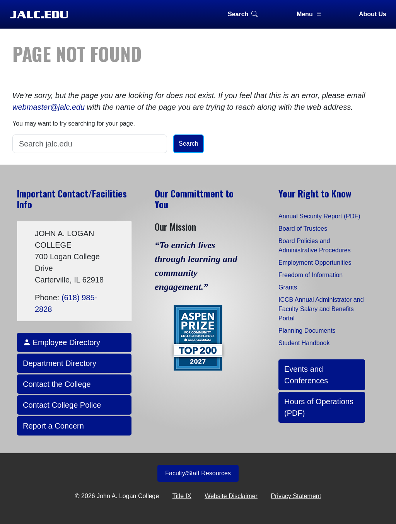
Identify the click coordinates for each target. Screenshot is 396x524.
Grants (287, 287)
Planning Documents (307, 330)
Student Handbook (304, 343)
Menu (309, 14)
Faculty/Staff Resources (198, 473)
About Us (372, 14)
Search (243, 14)
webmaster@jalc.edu (48, 107)
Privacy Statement (296, 496)
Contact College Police (62, 405)
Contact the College (57, 384)
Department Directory (59, 363)
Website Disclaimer (231, 496)
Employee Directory (61, 342)
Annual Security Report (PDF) (319, 216)
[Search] (89, 143)
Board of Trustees (302, 228)
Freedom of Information (310, 275)
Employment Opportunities (315, 262)
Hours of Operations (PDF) (318, 407)
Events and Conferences (306, 375)
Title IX (181, 496)
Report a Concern (53, 426)
